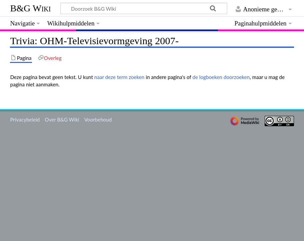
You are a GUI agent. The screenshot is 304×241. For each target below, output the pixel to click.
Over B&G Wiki (62, 119)
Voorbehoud (97, 119)
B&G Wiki (30, 8)
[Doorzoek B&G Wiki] (144, 8)
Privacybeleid (25, 119)
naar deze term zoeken (119, 77)
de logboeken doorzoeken (221, 77)
